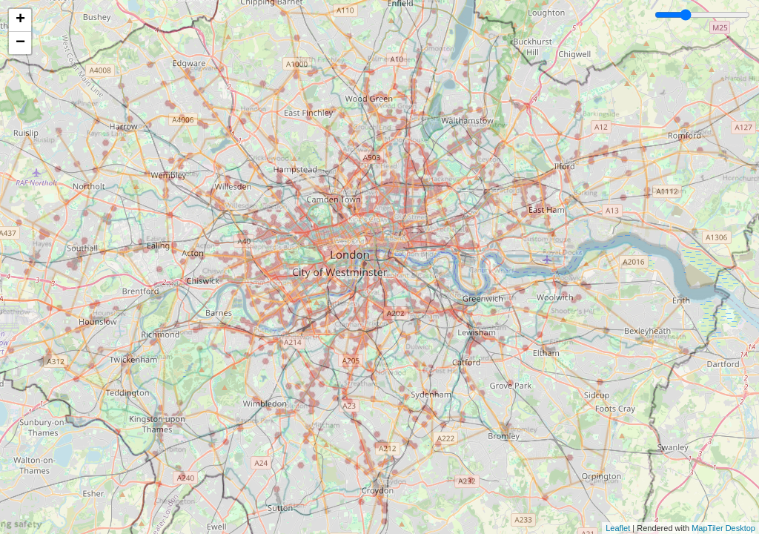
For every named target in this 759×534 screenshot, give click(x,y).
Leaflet (618, 528)
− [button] (20, 43)
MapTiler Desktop (723, 528)
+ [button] (20, 20)
